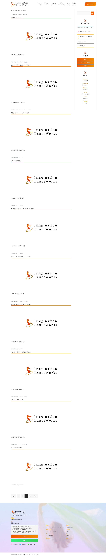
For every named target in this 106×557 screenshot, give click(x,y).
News (21, 110)
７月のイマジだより (16, 17)
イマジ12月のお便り (82, 45)
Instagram (15, 544)
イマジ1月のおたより (82, 42)
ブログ (67, 540)
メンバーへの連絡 (23, 14)
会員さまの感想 (61, 3)
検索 (92, 13)
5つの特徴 (40, 3)
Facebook (23, 544)
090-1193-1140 (15, 523)
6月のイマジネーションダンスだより (21, 65)
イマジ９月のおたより (17, 399)
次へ (35, 496)
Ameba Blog (33, 544)
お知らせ (68, 3)
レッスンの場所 (50, 535)
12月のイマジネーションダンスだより (21, 256)
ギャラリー (74, 3)
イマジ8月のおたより (16, 447)
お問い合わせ (90, 4)
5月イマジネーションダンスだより (20, 113)
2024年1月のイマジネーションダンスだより (22, 208)
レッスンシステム (50, 540)
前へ (14, 496)
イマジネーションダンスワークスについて (55, 527)
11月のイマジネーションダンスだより (21, 304)
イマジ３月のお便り (16, 160)
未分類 (21, 157)
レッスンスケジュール (51, 531)
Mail (25, 536)
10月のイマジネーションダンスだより (21, 352)
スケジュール (46, 3)
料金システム (53, 3)
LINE (24, 540)
